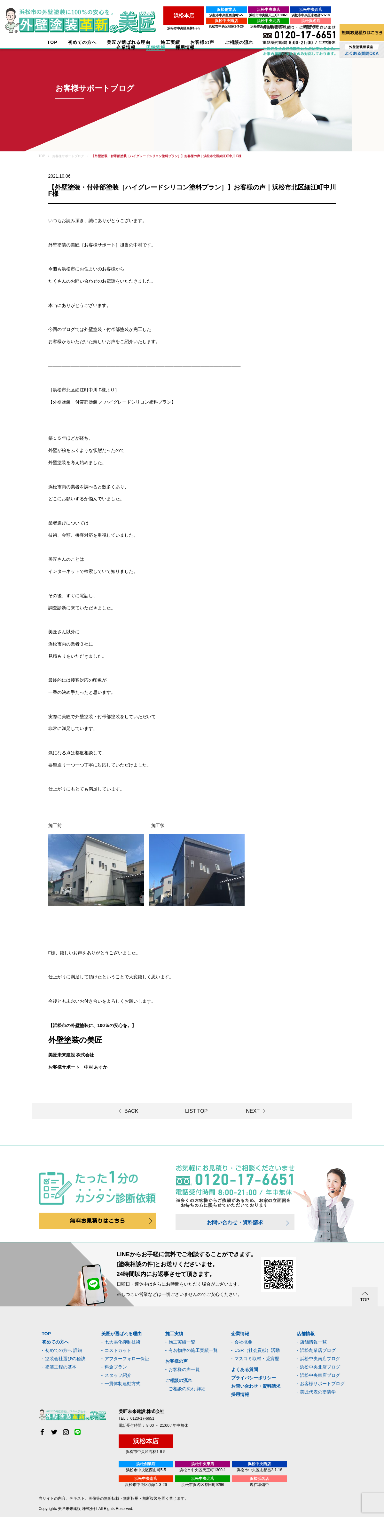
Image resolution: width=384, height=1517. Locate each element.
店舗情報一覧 (313, 1341)
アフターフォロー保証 (127, 1358)
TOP (49, 42)
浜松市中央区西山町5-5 (150, 15)
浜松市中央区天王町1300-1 (192, 15)
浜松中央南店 (150, 21)
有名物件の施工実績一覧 (193, 1350)
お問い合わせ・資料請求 (235, 1222)
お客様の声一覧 (184, 1369)
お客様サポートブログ (322, 1383)
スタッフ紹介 (118, 1375)
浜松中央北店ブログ (320, 1366)
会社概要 (243, 1341)
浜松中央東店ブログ (320, 1375)
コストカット (118, 1350)
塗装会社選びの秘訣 (65, 1358)
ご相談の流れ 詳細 (187, 1388)
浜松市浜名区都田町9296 (192, 26)
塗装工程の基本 (60, 1366)
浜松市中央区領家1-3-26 (150, 26)
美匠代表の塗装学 (318, 1391)
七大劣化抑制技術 (122, 1341)
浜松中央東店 (192, 9)
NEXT (253, 1111)
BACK (131, 1111)
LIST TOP (196, 1111)
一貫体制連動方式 (122, 1383)
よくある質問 (244, 1369)
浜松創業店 (150, 9)
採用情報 (240, 1394)
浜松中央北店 (192, 21)
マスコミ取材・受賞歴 (256, 1358)
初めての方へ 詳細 (63, 1350)
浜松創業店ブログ (318, 1350)
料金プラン (116, 1366)
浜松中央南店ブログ (320, 1358)
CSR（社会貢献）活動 (257, 1350)
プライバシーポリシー (253, 1377)
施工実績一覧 (181, 1341)
